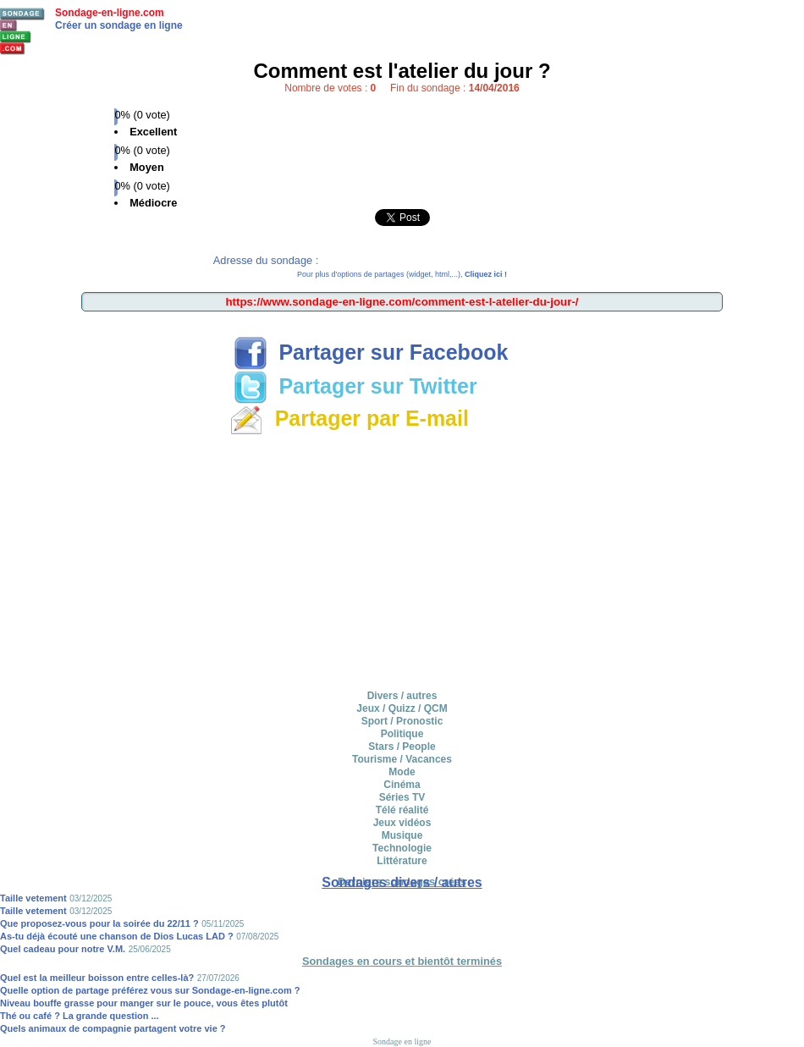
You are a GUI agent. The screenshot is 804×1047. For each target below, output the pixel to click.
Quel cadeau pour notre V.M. (62, 949)
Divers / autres (402, 696)
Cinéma (401, 785)
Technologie (402, 848)
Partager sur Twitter (355, 386)
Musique (402, 835)
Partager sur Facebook (371, 352)
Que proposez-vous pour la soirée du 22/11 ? (99, 923)
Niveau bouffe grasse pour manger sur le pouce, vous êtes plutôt (144, 1003)
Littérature (402, 861)
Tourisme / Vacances (402, 759)
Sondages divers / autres (402, 882)
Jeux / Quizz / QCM (401, 708)
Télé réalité (402, 810)
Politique (402, 734)
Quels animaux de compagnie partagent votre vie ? (113, 1028)
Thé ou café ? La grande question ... (79, 1016)
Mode (401, 772)
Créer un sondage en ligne (119, 25)
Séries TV (402, 797)
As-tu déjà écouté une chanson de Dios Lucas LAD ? (117, 936)
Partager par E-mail (349, 418)
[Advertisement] (402, 559)
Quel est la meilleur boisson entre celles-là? (97, 978)
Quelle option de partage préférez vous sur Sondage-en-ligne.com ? (150, 990)
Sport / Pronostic (402, 721)
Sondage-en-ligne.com (109, 13)
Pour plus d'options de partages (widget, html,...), (402, 274)
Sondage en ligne (402, 1041)
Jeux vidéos (402, 823)
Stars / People (401, 746)
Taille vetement (33, 898)
